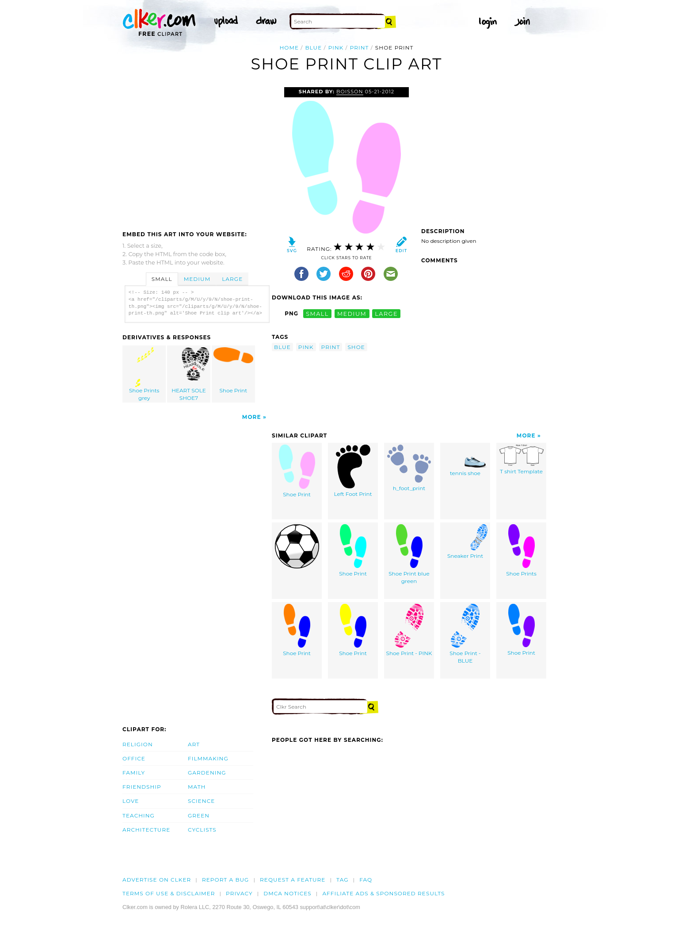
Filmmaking (208, 758)
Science (201, 801)
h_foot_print (409, 468)
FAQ (365, 879)
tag (342, 879)
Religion (137, 744)
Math (197, 786)
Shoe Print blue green (409, 554)
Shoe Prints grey (144, 374)
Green (198, 815)
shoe (356, 347)
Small (162, 279)
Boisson (349, 91)
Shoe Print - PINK (409, 630)
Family (133, 772)
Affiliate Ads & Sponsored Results (383, 893)
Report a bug (225, 879)
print (359, 47)
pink (336, 47)
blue (313, 47)
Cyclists (202, 829)
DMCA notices (287, 893)
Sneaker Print (465, 541)
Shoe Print (233, 370)
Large (232, 279)
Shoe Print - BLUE (464, 634)
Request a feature (292, 879)
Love (130, 801)
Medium (197, 279)
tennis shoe (465, 460)
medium (351, 313)
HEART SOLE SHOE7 (189, 374)
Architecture (146, 829)
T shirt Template (521, 460)
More (251, 417)
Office (133, 758)
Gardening (207, 772)
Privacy (239, 893)
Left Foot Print (353, 471)
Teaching (138, 815)
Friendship (141, 786)
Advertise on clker (156, 879)
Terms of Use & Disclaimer (168, 893)
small (317, 313)
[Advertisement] (196, 153)
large (386, 313)
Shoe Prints (521, 550)
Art (194, 744)
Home (289, 47)
